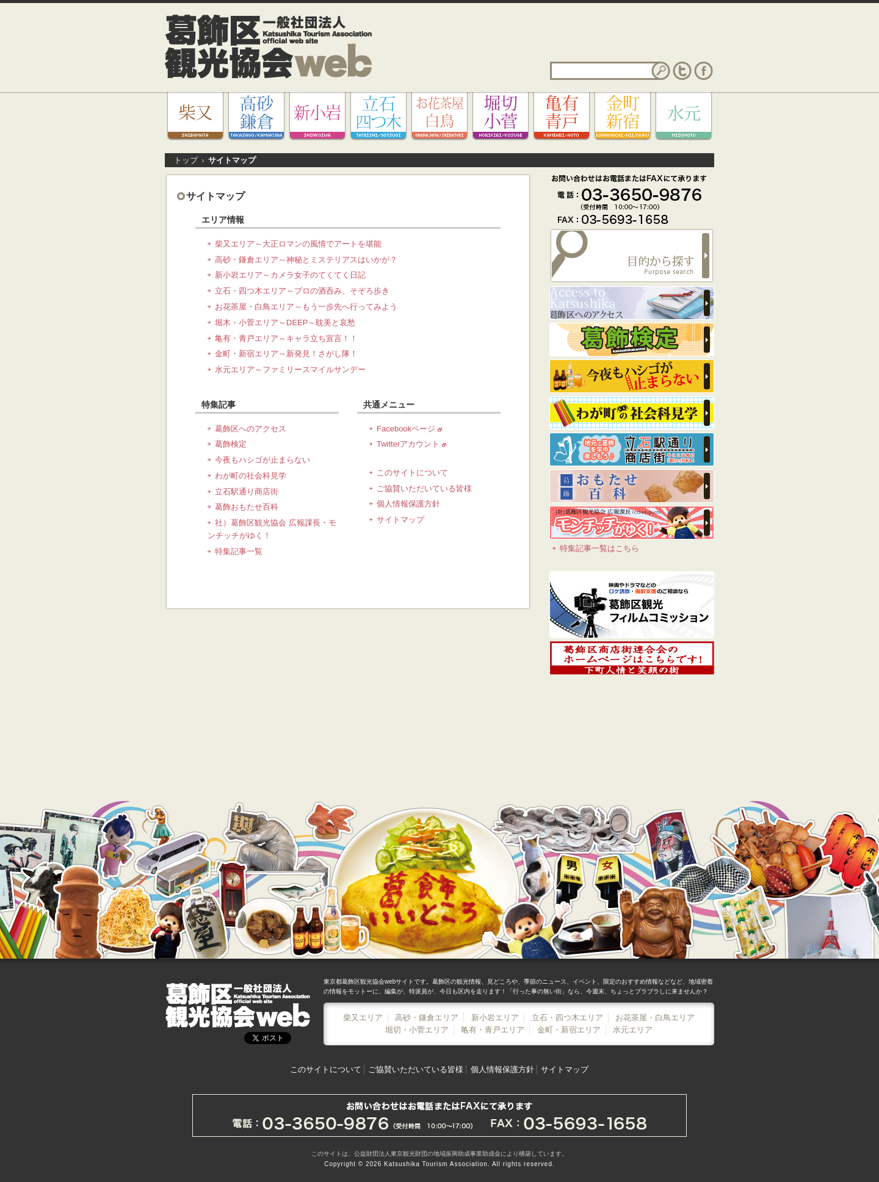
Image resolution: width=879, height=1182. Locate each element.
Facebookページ (409, 428)
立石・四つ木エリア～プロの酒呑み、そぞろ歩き (302, 290)
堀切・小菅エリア (417, 1029)
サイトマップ (400, 519)
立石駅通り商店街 (246, 491)
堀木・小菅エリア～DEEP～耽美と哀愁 (285, 322)
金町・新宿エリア (569, 1029)
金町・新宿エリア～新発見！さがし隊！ (286, 353)
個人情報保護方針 (408, 503)
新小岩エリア (495, 1017)
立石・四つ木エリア (567, 1017)
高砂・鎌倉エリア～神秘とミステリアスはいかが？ (306, 259)
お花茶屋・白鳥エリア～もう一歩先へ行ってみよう (306, 306)
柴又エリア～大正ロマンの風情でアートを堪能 (298, 243)
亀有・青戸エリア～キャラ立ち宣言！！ (286, 338)
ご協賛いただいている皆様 (424, 488)
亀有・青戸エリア (492, 1029)
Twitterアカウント (411, 444)
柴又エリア (363, 1017)
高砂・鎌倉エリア (426, 1017)
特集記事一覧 (238, 551)
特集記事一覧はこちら (599, 548)
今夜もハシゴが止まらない (262, 459)
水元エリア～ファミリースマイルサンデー (290, 369)
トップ (186, 160)
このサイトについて (412, 472)
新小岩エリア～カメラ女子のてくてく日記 (290, 274)
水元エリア (633, 1029)
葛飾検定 (231, 444)
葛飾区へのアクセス (250, 428)
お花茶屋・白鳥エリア (655, 1017)
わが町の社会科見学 (250, 475)
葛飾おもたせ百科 (246, 506)
